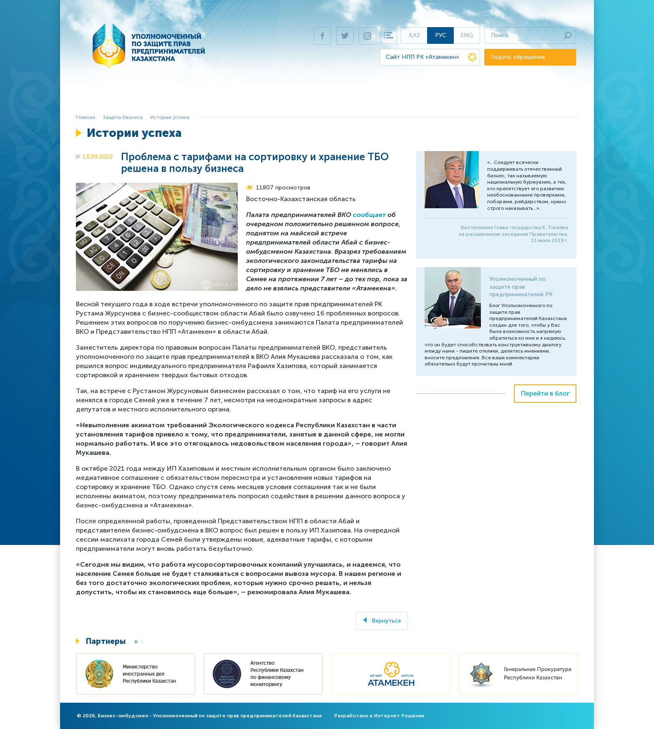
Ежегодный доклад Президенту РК (302, 98)
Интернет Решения (399, 716)
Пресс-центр (469, 98)
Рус (440, 35)
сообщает (369, 215)
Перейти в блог (545, 393)
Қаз (414, 35)
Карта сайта (388, 35)
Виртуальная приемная (403, 98)
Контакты (514, 98)
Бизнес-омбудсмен (149, 98)
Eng (466, 35)
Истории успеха (169, 117)
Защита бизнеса (214, 98)
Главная (98, 98)
